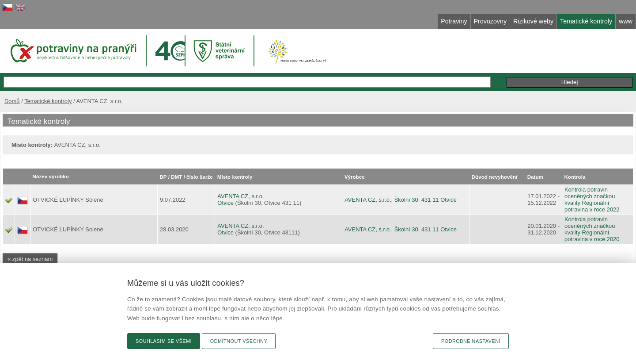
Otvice (225, 203)
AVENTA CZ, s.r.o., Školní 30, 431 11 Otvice (400, 199)
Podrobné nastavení (470, 341)
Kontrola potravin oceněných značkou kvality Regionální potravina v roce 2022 (592, 199)
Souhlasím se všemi (164, 341)
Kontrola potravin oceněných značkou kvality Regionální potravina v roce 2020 (592, 229)
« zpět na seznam (30, 259)
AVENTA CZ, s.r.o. (240, 196)
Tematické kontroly (48, 101)
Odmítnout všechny (238, 341)
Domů (12, 101)
